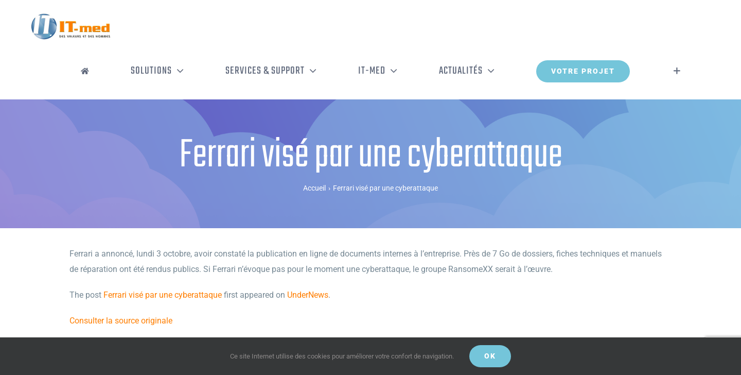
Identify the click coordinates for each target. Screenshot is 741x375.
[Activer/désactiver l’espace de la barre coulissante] (677, 71)
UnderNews (307, 295)
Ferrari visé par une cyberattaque (162, 295)
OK (490, 356)
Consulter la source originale (120, 321)
